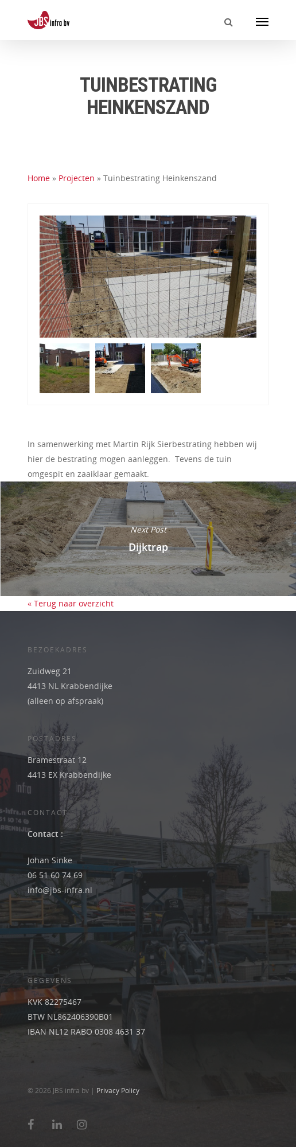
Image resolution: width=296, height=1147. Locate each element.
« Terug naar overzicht (71, 603)
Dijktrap (148, 538)
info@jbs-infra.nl (60, 889)
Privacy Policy (117, 1090)
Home (39, 178)
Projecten (77, 178)
